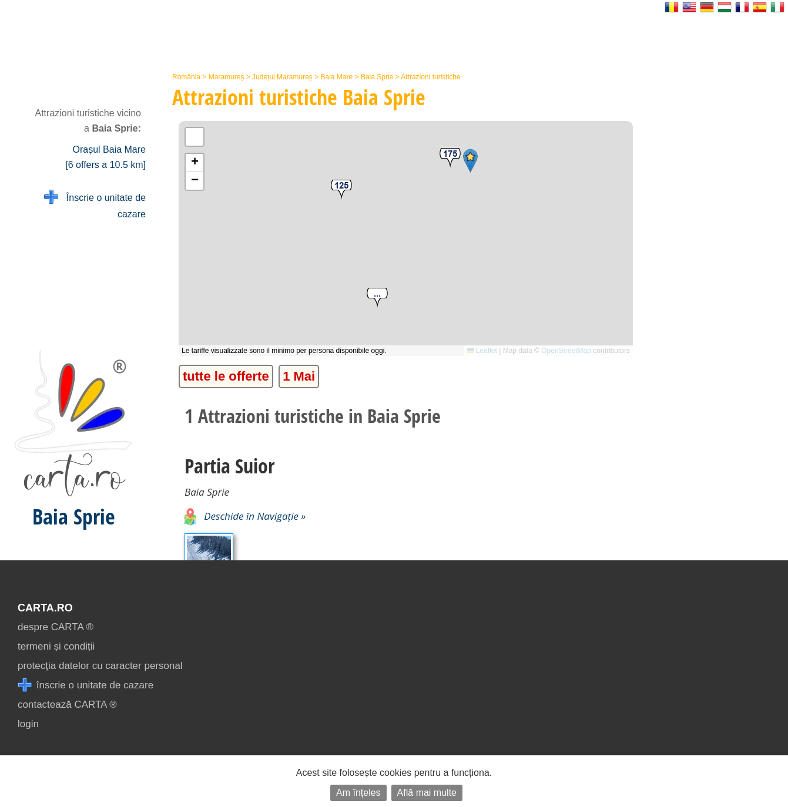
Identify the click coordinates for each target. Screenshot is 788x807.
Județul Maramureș (282, 77)
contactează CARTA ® (67, 704)
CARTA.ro (45, 608)
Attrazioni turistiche (430, 77)
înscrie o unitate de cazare (85, 685)
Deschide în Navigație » (245, 516)
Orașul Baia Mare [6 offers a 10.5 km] (105, 157)
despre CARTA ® (55, 627)
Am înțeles (358, 793)
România (186, 77)
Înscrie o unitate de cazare (95, 204)
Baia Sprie (377, 77)
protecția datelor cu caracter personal (100, 665)
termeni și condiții (56, 646)
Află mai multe (427, 793)
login (28, 723)
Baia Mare (337, 77)
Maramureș (226, 77)
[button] (377, 298)
